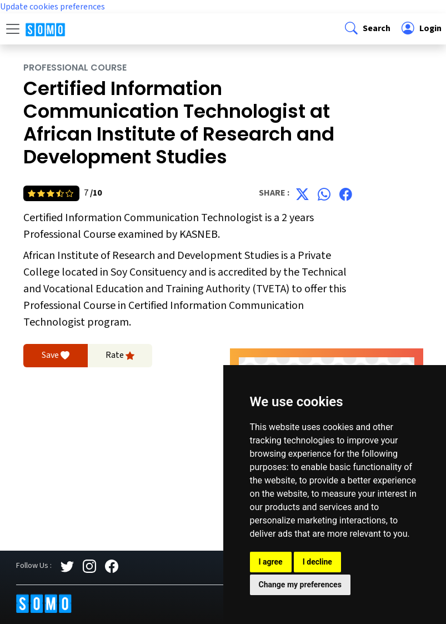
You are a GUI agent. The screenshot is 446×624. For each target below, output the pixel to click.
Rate (120, 355)
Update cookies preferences (52, 7)
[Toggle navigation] (12, 29)
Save (55, 355)
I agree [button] (271, 561)
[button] (366, 28)
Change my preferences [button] (300, 584)
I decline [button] (317, 561)
